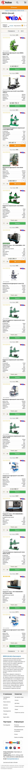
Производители (7, 711)
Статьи (16, 734)
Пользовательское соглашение (18, 730)
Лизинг (16, 709)
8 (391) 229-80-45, (10, 756)
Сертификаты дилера (6, 698)
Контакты (5, 704)
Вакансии (5, 708)
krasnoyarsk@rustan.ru (13, 758)
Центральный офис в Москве (10, 762)
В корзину (17, 145)
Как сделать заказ (19, 697)
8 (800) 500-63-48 (19, 756)
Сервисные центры (19, 712)
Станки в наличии (19, 706)
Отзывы (11, 25)
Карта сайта (6, 717)
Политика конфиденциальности (19, 725)
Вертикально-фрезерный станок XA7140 (13, 399)
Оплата (16, 700)
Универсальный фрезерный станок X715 (13, 283)
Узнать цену (14, 220)
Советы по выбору (18, 737)
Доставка (17, 703)
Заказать (17, 69)
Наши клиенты (6, 701)
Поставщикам (6, 725)
